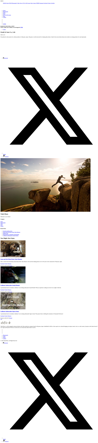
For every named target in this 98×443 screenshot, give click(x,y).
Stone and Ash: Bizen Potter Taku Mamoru (11, 232)
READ (10, 265)
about (1, 221)
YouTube (53, 3)
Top (1, 319)
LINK (21, 27)
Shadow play (5, 233)
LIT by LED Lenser (26, 3)
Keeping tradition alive (7, 231)
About (4, 10)
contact (1, 226)
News (21, 3)
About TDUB (9, 3)
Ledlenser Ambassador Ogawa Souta (9, 311)
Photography (14, 3)
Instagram (41, 3)
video (1, 223)
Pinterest (9, 263)
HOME (4, 3)
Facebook (46, 3)
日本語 (37, 3)
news (1, 225)
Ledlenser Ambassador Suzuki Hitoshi (10, 235)
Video (18, 3)
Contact (34, 3)
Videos (4, 29)
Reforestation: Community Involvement (11, 234)
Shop (32, 3)
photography (3, 222)
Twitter (49, 3)
